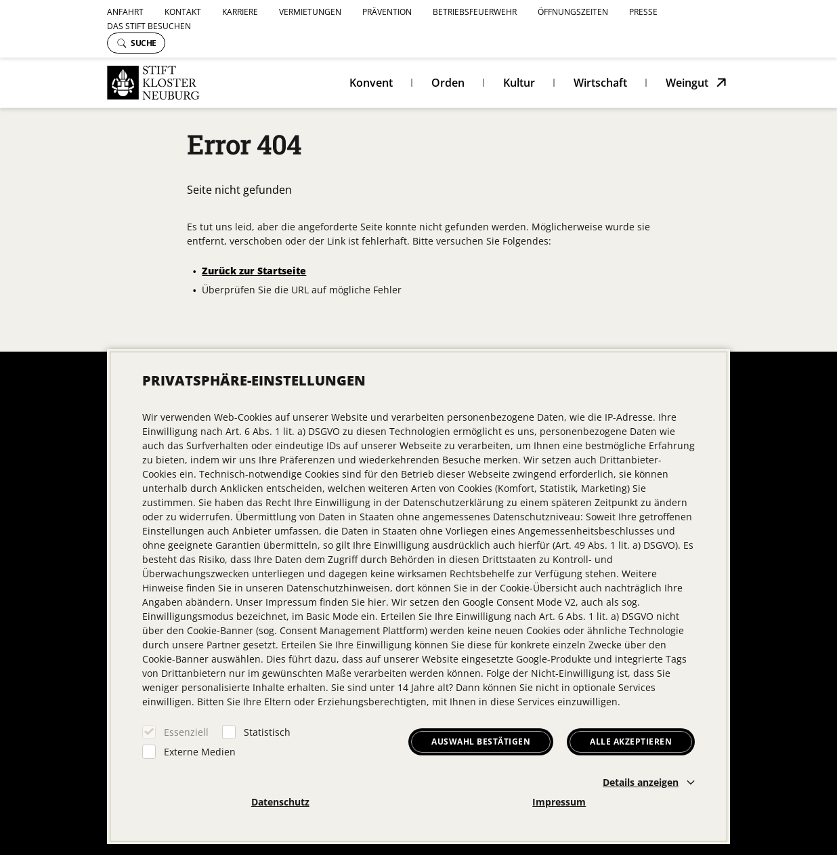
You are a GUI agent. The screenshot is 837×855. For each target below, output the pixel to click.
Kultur (519, 82)
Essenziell (186, 732)
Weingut (687, 82)
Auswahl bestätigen (480, 741)
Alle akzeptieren (631, 741)
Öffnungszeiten (573, 12)
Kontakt (183, 12)
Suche (136, 43)
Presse (643, 12)
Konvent (371, 82)
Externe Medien (200, 751)
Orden (448, 82)
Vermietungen (310, 12)
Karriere (240, 12)
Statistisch (267, 732)
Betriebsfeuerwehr (475, 12)
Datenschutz (280, 801)
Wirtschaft (600, 82)
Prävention (387, 12)
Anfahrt (125, 12)
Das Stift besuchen (149, 26)
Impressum (559, 801)
